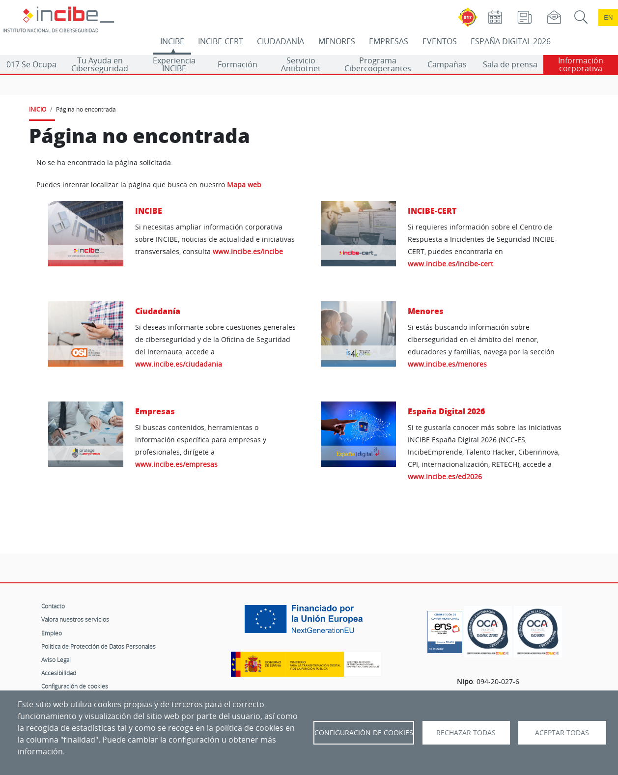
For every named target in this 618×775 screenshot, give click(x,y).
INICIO (37, 109)
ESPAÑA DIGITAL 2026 (511, 41)
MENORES (336, 41)
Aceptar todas (562, 732)
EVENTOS (439, 41)
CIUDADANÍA (280, 41)
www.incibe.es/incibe (248, 251)
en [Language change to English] (608, 17)
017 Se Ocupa (31, 64)
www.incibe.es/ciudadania (178, 364)
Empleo (51, 633)
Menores (426, 310)
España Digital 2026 (446, 411)
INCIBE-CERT (220, 41)
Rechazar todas (466, 732)
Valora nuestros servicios (75, 619)
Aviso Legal (56, 659)
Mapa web (244, 184)
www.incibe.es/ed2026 (445, 476)
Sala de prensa (510, 64)
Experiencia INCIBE (174, 64)
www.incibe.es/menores (447, 364)
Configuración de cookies (74, 686)
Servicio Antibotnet (301, 64)
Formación (237, 64)
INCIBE (172, 41)
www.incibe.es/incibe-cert (450, 263)
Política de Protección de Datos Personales (98, 646)
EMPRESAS (388, 41)
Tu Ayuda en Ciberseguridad (99, 64)
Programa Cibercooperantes (377, 64)
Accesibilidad (58, 673)
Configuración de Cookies (363, 732)
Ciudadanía (157, 310)
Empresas (155, 411)
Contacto (53, 606)
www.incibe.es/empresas (176, 464)
